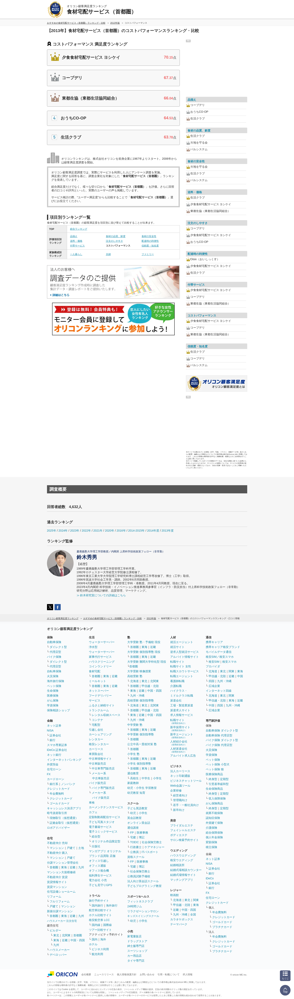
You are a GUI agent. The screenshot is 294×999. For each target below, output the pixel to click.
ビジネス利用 (100, 949)
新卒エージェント (181, 736)
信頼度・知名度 (150, 245)
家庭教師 (133, 783)
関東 (196, 900)
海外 (103, 939)
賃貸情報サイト (57, 882)
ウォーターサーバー (102, 642)
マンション (57, 848)
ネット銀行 (54, 754)
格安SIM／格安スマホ (220, 656)
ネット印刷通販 (180, 775)
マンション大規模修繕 (61, 872)
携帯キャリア (214, 642)
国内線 (96, 925)
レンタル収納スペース (106, 715)
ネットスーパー (99, 690)
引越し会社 (96, 729)
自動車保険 (54, 642)
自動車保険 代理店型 (219, 735)
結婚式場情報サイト (183, 874)
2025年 (51, 530)
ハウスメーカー (60, 949)
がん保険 (52, 700)
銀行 (52, 740)
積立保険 (211, 847)
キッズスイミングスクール (143, 916)
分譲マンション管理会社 (62, 862)
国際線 (107, 925)
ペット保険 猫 (215, 769)
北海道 (134, 681)
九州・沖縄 (137, 695)
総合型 (96, 836)
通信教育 (133, 773)
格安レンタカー (99, 744)
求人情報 (187, 974)
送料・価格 (76, 241)
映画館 (174, 895)
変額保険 (211, 842)
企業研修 (176, 790)
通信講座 (133, 827)
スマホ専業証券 (57, 745)
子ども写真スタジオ (102, 822)
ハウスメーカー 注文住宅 (62, 920)
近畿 (72, 867)
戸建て (71, 848)
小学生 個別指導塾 (139, 763)
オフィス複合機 (99, 870)
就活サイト (177, 647)
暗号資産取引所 (57, 813)
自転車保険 (54, 671)
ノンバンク (68, 784)
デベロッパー (58, 954)
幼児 (133, 813)
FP (132, 832)
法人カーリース (180, 771)
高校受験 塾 (134, 676)
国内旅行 (97, 905)
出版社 (96, 846)
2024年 (63, 530)
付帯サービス (77, 245)
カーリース (96, 749)
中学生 (146, 778)
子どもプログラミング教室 (144, 886)
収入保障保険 (217, 798)
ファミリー (148, 254)
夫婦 (108, 254)
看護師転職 (177, 681)
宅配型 (96, 724)
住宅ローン (54, 769)
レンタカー (96, 739)
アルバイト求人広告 (183, 755)
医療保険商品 (214, 774)
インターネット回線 (218, 690)
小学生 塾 (133, 754)
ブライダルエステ (181, 825)
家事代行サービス (100, 656)
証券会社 (55, 735)
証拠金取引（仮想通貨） (65, 822)
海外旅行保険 (55, 681)
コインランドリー (100, 666)
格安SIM (214, 661)
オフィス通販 (97, 865)
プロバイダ (213, 666)
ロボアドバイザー (58, 827)
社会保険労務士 (152, 842)
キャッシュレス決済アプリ (64, 808)
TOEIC (134, 842)
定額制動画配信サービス (104, 817)
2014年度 (153, 530)
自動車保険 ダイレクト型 (222, 730)
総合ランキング (78, 228)
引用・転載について (169, 974)
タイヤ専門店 (135, 960)
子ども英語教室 (137, 808)
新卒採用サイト (180, 728)
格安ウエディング (181, 860)
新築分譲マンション (60, 911)
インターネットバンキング (64, 759)
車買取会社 (96, 754)
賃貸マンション (57, 887)
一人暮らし (76, 254)
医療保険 (52, 695)
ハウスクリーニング (102, 661)
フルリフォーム (60, 901)
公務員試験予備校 (138, 876)
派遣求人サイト (180, 710)
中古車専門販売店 (103, 768)
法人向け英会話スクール (143, 881)
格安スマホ (229, 661)
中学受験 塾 (134, 724)
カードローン (55, 779)
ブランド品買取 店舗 (102, 855)
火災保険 (52, 676)
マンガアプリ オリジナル (105, 851)
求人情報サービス (181, 715)
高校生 (134, 778)
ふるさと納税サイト (102, 705)
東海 (64, 867)
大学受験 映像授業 (139, 671)
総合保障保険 (214, 832)
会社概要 (86, 974)
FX (49, 774)
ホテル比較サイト (100, 915)
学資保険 (52, 705)
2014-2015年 (136, 530)
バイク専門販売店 (103, 787)
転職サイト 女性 (180, 666)
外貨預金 (52, 764)
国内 (94, 939)
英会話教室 (134, 817)
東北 (56, 935)
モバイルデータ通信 (218, 651)
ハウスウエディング (183, 855)
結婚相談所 (177, 865)
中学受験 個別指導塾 (140, 734)
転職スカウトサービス (184, 671)
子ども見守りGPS (100, 885)
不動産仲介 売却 (57, 843)
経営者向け (180, 795)
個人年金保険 (214, 837)
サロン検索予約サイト (184, 840)
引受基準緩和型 (219, 784)
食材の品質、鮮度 (115, 236)
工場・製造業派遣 (181, 705)
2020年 (109, 530)
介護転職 (176, 686)
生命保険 (52, 690)
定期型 (224, 779)
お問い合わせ (147, 974)
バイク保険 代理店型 (219, 745)
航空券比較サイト (100, 910)
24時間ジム (134, 906)
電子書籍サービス (100, 826)
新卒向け (178, 810)
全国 (193, 914)
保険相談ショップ (58, 710)
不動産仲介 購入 (57, 852)
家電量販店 (134, 936)
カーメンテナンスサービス (106, 807)
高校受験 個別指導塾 (140, 700)
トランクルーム (99, 710)
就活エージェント (181, 642)
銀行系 (54, 784)
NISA (50, 730)
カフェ (93, 812)
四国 (211, 681)
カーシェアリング (100, 734)
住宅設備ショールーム (61, 891)
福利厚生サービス (100, 875)
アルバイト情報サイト (184, 656)
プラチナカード (222, 927)
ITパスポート (150, 852)
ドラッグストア (137, 941)
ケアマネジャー (154, 847)
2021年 (98, 530)
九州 (81, 867)
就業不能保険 (214, 813)
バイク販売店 (97, 783)
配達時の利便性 (150, 241)
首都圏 (54, 867)
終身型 (213, 779)
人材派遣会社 (178, 750)
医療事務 (142, 832)
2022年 (86, 530)
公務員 (134, 852)
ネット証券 (54, 725)
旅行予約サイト (99, 900)
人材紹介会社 (178, 743)
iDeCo (210, 878)
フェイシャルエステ (183, 830)
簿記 (141, 837)
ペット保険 (54, 686)
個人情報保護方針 (126, 974)
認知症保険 (213, 817)
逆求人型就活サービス (184, 651)
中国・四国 (77, 940)
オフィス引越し (99, 860)
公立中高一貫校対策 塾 (142, 744)
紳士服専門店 (135, 946)
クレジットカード (58, 788)
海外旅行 (111, 905)
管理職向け (180, 800)
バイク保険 (54, 656)
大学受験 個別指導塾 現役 (143, 651)
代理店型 (55, 651)
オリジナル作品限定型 (106, 841)
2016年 (121, 530)
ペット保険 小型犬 (217, 764)
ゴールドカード (60, 803)
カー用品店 (134, 955)
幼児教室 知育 (136, 792)
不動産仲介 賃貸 (57, 877)
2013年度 (168, 530)
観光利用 (97, 954)
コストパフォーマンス (202, 315)
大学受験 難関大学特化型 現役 (146, 661)
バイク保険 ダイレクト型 (222, 740)
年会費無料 (57, 793)
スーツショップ (137, 950)
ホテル (93, 944)
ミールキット (97, 681)
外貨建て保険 (214, 822)
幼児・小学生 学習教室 (142, 787)
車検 (92, 802)
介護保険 (211, 827)
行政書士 (136, 847)
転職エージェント (181, 676)
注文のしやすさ (114, 241)
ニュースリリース (104, 974)
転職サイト (177, 661)
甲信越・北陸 (150, 686)
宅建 (133, 837)
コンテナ (97, 719)
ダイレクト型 (58, 647)
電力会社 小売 (98, 880)
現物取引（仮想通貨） (64, 817)
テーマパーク (178, 924)
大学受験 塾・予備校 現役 (143, 642)
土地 (81, 848)
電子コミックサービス (103, 831)
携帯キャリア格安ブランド (223, 647)
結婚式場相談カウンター (186, 870)
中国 (240, 676)
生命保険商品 (214, 788)
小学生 (157, 778)
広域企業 (214, 686)
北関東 (66, 935)
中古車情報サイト (100, 758)
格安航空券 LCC (99, 920)
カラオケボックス (181, 919)
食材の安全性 (149, 236)
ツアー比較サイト (100, 929)
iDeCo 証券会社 (57, 749)
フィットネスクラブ (140, 901)
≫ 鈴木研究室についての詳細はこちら (101, 595)
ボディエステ (178, 835)
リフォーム (54, 896)
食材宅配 (94, 671)
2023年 (74, 530)
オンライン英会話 (138, 822)
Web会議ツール (180, 785)
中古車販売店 (97, 763)
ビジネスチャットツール (186, 780)
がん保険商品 (214, 803)
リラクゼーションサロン (143, 911)
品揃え (73, 236)
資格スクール (135, 857)
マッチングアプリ (181, 879)
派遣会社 (176, 700)
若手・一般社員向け (186, 805)
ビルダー (55, 930)
